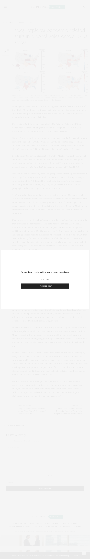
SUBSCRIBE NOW (45, 286)
